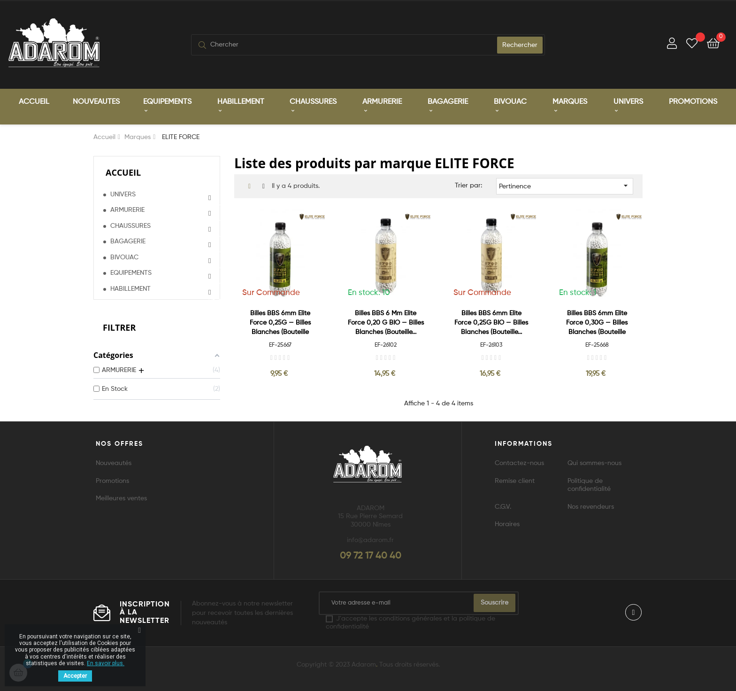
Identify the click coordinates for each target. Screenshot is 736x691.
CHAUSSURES (130, 225)
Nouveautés (113, 462)
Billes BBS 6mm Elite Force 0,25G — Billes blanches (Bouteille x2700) (280, 323)
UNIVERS (123, 194)
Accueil (123, 172)
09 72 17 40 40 (370, 555)
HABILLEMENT (130, 288)
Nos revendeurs (590, 506)
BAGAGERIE (128, 241)
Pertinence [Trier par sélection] (565, 185)
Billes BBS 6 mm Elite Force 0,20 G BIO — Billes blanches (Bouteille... (386, 322)
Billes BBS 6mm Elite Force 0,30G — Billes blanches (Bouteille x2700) (597, 323)
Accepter (75, 676)
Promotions (112, 480)
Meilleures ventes (121, 498)
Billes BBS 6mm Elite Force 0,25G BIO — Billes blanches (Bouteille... (491, 322)
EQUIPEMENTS (131, 272)
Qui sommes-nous (594, 462)
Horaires (507, 523)
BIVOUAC (124, 257)
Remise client (515, 480)
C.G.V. (503, 506)
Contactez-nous (519, 462)
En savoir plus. (105, 663)
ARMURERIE (127, 209)
